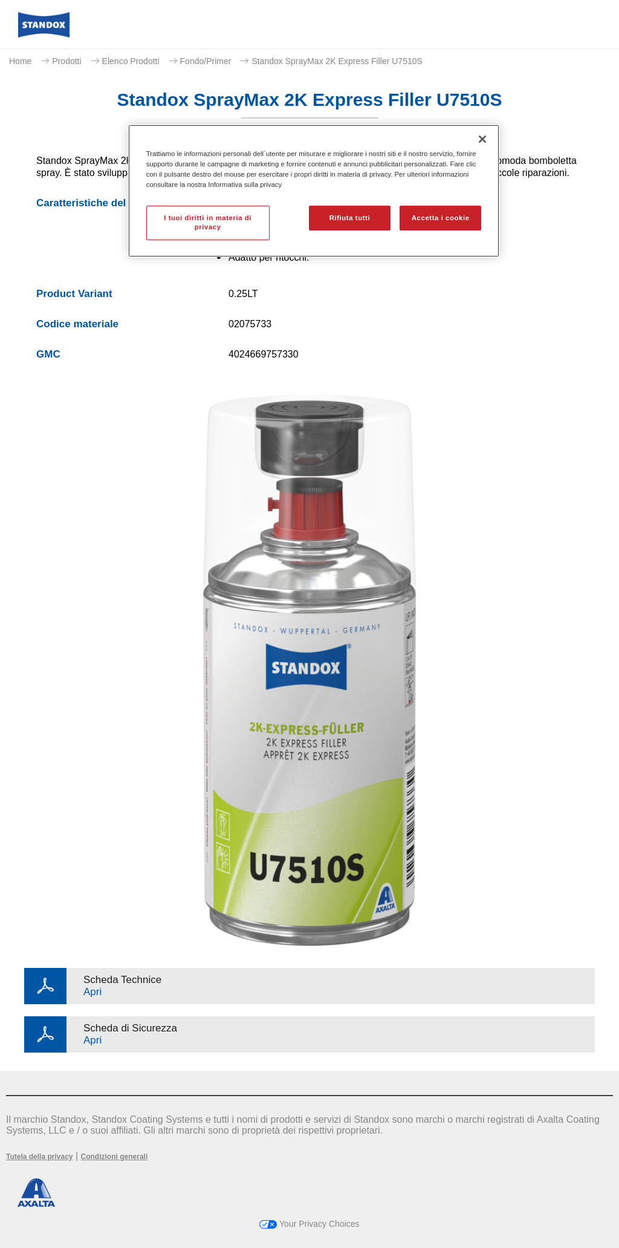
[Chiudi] (482, 139)
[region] (313, 191)
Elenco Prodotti (131, 61)
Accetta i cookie (441, 217)
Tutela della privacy (39, 1156)
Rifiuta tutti (349, 217)
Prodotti (66, 61)
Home (20, 61)
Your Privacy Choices (309, 1224)
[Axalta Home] (44, 34)
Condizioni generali (114, 1156)
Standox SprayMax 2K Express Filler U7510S (336, 61)
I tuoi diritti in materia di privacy (207, 222)
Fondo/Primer (206, 61)
